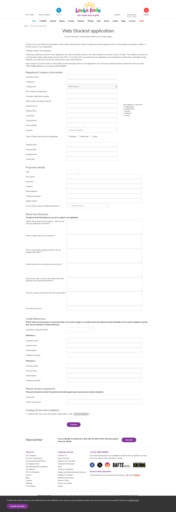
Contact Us (62, 455)
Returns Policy (63, 480)
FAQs (60, 466)
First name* (30, 177)
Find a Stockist (63, 458)
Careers (29, 480)
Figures (62, 21)
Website (72, 136)
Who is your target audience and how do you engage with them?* (43, 251)
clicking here (133, 500)
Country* (29, 130)
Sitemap (29, 483)
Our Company (31, 455)
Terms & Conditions (81, 414)
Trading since (31, 87)
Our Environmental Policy (36, 461)
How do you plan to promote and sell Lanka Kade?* (46, 293)
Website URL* (31, 145)
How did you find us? (34, 308)
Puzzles (71, 21)
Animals (53, 21)
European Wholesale (66, 464)
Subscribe (129, 440)
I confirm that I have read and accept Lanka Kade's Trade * (58, 414)
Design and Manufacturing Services (72, 472)
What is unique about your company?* (41, 236)
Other (94, 136)
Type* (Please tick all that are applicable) (42, 136)
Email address (31, 350)
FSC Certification (32, 472)
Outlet (141, 21)
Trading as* (30, 82)
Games (106, 21)
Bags (123, 21)
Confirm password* (33, 402)
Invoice (126, 111)
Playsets (80, 21)
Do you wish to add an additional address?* (43, 206)
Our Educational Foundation (37, 466)
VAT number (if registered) (36, 91)
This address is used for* (133, 105)
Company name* (32, 77)
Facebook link (31, 149)
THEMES (43, 21)
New (34, 21)
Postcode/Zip (31, 125)
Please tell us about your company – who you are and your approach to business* (45, 222)
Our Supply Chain (32, 464)
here (110, 36)
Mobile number (31, 201)
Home (126, 115)
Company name (32, 341)
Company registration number (37, 96)
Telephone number (33, 355)
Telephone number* (33, 196)
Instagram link (31, 154)
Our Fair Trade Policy (34, 458)
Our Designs (30, 486)
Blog (27, 478)
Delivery (127, 113)
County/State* (31, 120)
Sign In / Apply (132, 17)
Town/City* (30, 116)
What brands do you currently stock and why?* (44, 264)
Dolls (99, 21)
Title (27, 172)
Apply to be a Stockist (66, 461)
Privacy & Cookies (65, 483)
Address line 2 (31, 111)
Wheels (90, 21)
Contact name (31, 345)
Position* (29, 186)
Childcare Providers (65, 475)
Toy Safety (30, 469)
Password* (30, 397)
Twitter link (30, 159)
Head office (128, 109)
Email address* (32, 191)
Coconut (132, 21)
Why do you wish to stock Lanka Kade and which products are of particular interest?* (45, 279)
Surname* (30, 182)
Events (28, 475)
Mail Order (84, 136)
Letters (115, 21)
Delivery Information (66, 478)
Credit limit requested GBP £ (37, 330)
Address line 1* (32, 106)
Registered (128, 107)
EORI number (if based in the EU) (38, 101)
